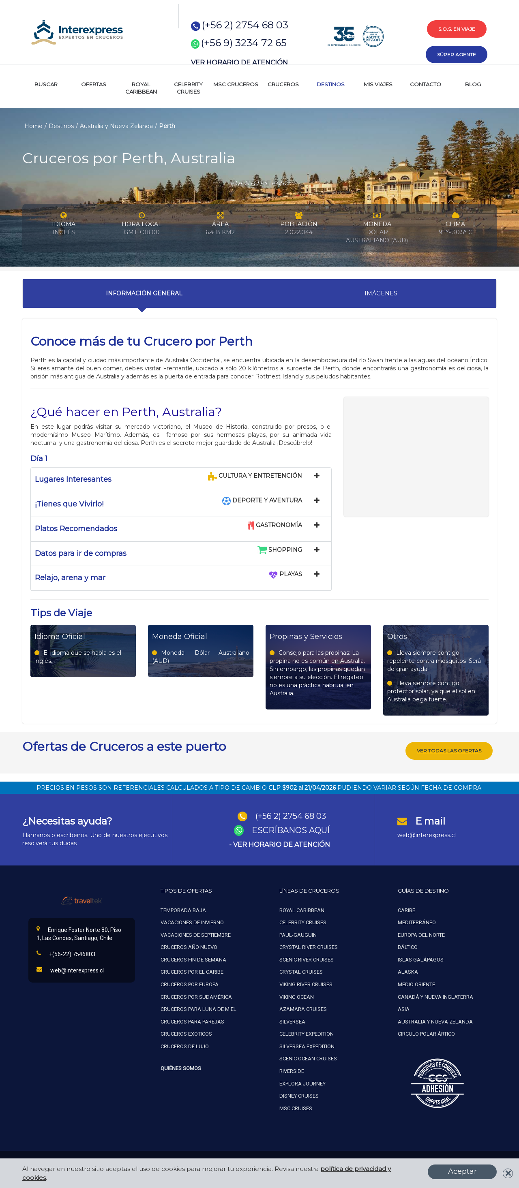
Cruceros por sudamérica (196, 997)
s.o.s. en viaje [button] (456, 29)
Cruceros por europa (190, 984)
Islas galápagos (421, 959)
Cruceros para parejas (192, 1021)
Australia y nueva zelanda (435, 1021)
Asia (404, 1009)
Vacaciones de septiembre (196, 935)
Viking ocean (296, 997)
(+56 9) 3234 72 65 (244, 43)
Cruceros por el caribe (192, 971)
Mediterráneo (417, 922)
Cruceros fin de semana (193, 959)
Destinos (61, 126)
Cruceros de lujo (185, 1046)
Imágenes (381, 293)
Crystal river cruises (308, 947)
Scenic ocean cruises (308, 1058)
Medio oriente (416, 984)
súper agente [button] (456, 54)
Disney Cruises (299, 1095)
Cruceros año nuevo (189, 947)
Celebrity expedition (306, 1033)
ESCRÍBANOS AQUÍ (291, 830)
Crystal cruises (301, 971)
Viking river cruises (305, 984)
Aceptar (462, 1171)
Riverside (291, 1071)
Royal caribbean (301, 910)
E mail (430, 821)
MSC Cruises (296, 1108)
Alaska (408, 971)
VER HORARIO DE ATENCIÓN (239, 62)
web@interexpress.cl (426, 834)
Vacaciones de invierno (192, 922)
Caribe (406, 910)
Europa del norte (421, 935)
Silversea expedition (307, 1046)
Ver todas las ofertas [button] (449, 750)
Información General (144, 293)
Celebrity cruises (302, 922)
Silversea (292, 1021)
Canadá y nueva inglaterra (435, 997)
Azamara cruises (303, 1009)
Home (33, 126)
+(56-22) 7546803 (65, 953)
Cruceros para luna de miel (198, 1009)
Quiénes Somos (181, 1068)
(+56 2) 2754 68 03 (245, 25)
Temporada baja (183, 910)
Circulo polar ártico (426, 1033)
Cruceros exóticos (186, 1033)
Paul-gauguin (298, 935)
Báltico (408, 947)
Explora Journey (302, 1083)
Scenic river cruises (306, 959)
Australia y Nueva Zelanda (116, 126)
